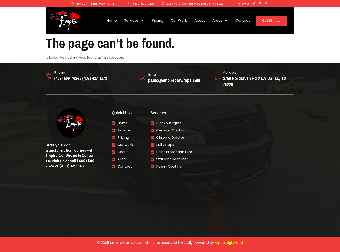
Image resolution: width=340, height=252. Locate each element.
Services (134, 20)
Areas (220, 20)
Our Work (179, 20)
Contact (242, 20)
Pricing (157, 20)
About (199, 20)
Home (111, 20)
